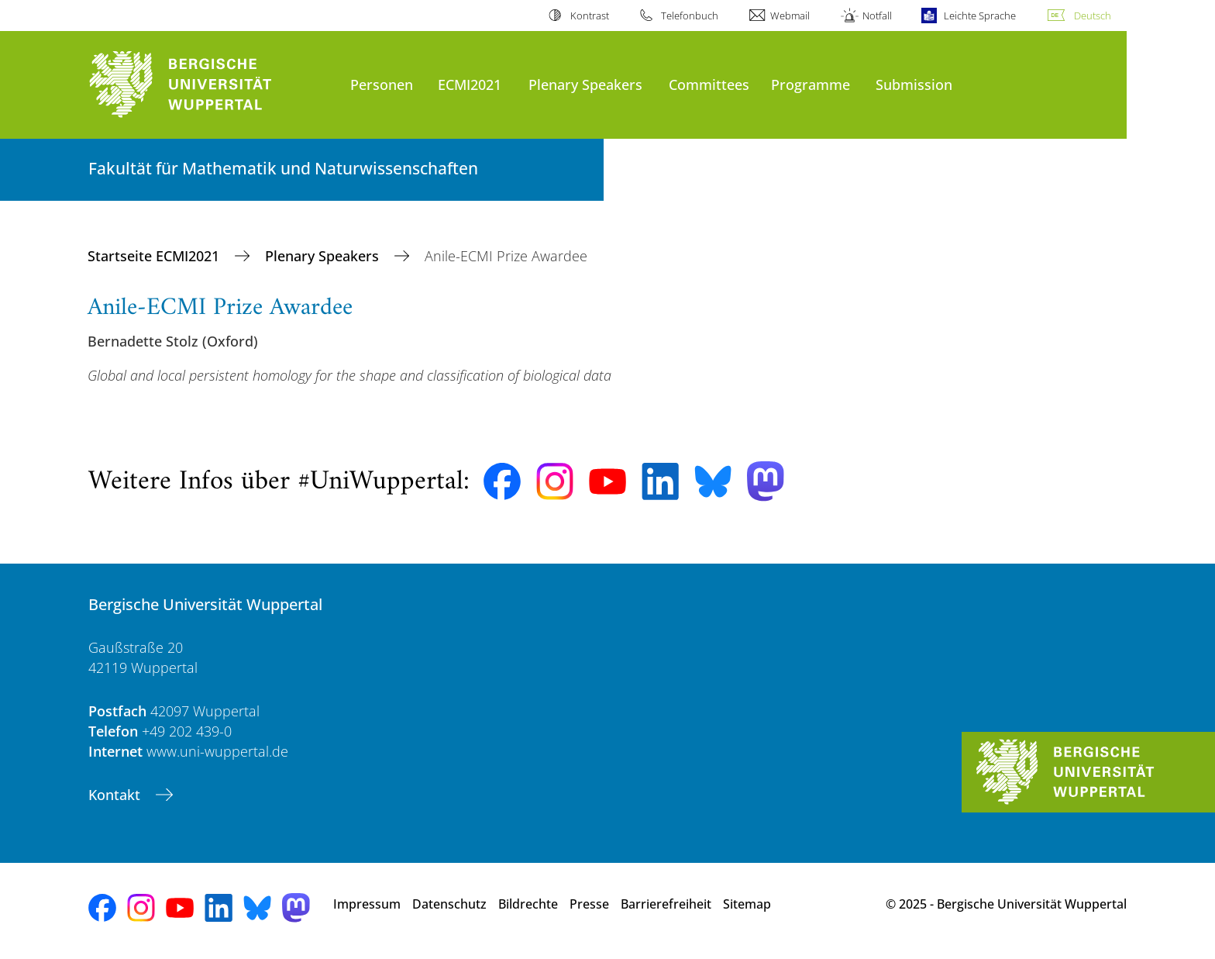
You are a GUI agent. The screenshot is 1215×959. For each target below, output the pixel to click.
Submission (914, 84)
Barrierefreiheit (666, 903)
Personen (381, 84)
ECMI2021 (469, 84)
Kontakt (116, 794)
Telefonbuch (689, 15)
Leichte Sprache (980, 15)
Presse (589, 903)
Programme (810, 84)
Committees (709, 84)
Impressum (367, 903)
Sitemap (747, 903)
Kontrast (589, 15)
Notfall (877, 15)
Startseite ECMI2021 (155, 256)
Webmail (790, 15)
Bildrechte (528, 903)
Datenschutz (449, 903)
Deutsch (1092, 15)
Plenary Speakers (585, 84)
